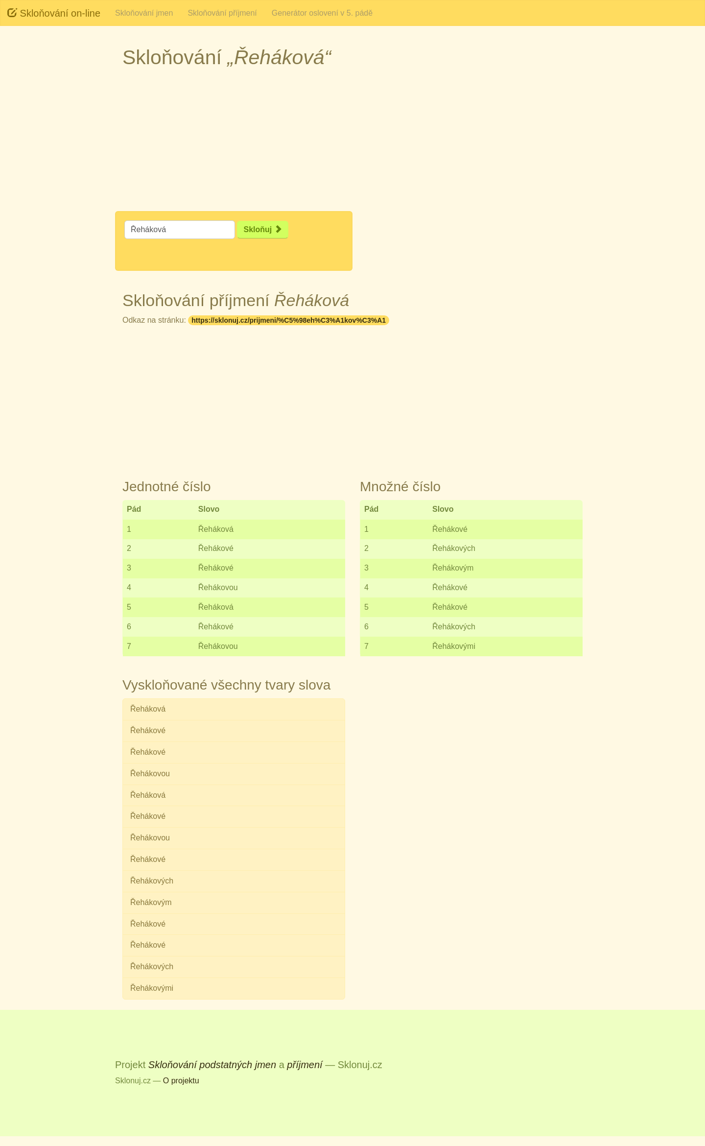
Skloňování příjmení (222, 13)
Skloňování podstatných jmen (212, 1064)
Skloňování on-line (53, 13)
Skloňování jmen (144, 13)
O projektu (181, 1080)
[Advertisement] (44, 196)
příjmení (304, 1064)
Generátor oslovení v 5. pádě (322, 13)
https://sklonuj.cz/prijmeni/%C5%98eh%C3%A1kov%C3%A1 (288, 320)
